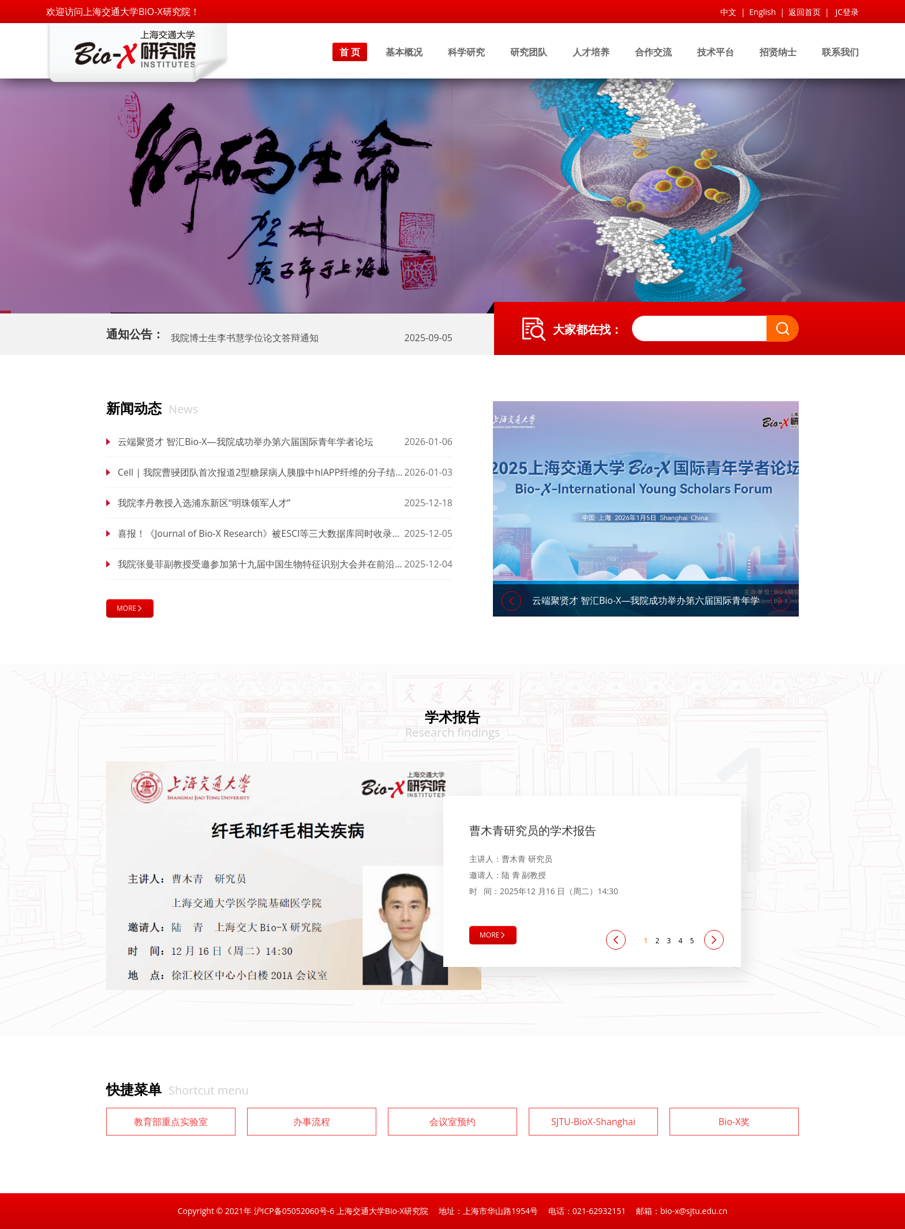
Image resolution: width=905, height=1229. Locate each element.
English (762, 11)
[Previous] (511, 601)
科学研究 (466, 52)
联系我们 (840, 52)
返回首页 (804, 11)
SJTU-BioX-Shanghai (593, 1121)
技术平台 (715, 52)
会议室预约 (452, 1121)
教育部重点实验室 (171, 1121)
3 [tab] (669, 941)
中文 (728, 11)
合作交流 (653, 52)
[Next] (780, 601)
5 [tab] (692, 941)
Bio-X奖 (734, 1121)
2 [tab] (658, 941)
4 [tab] (681, 941)
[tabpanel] (452, 875)
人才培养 (591, 52)
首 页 (349, 52)
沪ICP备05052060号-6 (294, 1210)
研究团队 (528, 52)
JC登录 (847, 11)
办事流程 (311, 1121)
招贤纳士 (778, 52)
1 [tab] (646, 941)
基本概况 (404, 52)
